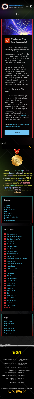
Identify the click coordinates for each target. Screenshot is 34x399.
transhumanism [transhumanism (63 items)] (26, 190)
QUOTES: (20, 382)
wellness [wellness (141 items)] (17, 192)
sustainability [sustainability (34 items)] (10, 190)
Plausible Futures (9, 330)
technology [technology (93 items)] (17, 190)
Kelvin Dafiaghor (12, 254)
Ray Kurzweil (8, 213)
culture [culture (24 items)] (28, 175)
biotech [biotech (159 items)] (20, 173)
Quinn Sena (10, 241)
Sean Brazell (11, 283)
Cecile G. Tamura (12, 268)
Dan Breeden (11, 244)
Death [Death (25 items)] (31, 175)
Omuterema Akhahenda (14, 263)
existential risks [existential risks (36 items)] (6, 178)
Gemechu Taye (12, 251)
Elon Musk (7, 215)
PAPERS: (20, 378)
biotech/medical (25, 124)
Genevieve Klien (12, 234)
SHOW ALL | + (7, 308)
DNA (5, 211)
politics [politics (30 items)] (25, 185)
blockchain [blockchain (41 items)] (10, 175)
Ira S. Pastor (11, 303)
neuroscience (8, 127)
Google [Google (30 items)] (24, 178)
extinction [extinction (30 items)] (13, 178)
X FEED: (6, 367)
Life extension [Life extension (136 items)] (25, 183)
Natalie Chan (11, 286)
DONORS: (11, 370)
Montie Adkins (11, 300)
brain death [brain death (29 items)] (15, 175)
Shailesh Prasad (12, 246)
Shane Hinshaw (12, 278)
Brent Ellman (11, 290)
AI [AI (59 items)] (8, 171)
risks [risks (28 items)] (25, 188)
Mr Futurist (7, 326)
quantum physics (16, 127)
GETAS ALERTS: (21, 363)
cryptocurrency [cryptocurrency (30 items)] (24, 175)
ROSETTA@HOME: (10, 378)
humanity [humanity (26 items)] (15, 180)
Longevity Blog (9, 324)
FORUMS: (12, 382)
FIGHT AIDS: (7, 373)
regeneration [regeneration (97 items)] (16, 188)
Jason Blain (11, 298)
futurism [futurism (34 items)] (20, 178)
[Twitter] (13, 391)
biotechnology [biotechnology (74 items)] (28, 173)
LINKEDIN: (6, 363)
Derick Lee (10, 273)
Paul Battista (11, 249)
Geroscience (8, 321)
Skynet (6, 219)
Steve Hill (10, 288)
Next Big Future (9, 328)
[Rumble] (24, 391)
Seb (8, 293)
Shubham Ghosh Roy (14, 124)
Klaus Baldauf (11, 266)
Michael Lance (11, 295)
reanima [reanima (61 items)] (29, 185)
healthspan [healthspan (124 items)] (9, 180)
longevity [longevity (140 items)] (12, 185)
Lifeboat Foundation (13, 389)
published (23, 115)
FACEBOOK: (5, 359)
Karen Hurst (11, 256)
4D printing (7, 208)
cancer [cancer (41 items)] (19, 175)
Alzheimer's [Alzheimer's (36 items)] (12, 171)
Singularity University (11, 217)
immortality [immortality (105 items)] (25, 180)
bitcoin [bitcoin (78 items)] (5, 176)
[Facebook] (10, 391)
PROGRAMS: (21, 376)
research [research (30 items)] (22, 188)
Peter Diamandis (9, 209)
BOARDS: (20, 370)
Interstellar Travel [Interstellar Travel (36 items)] (8, 183)
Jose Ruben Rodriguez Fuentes (17, 259)
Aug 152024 (7, 41)
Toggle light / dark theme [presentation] (31, 6)
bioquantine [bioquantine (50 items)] (6, 173)
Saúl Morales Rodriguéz (14, 237)
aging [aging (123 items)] (6, 171)
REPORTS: (20, 373)
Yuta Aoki (10, 271)
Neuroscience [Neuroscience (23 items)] (21, 185)
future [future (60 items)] (17, 178)
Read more (17, 132)
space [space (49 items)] (5, 190)
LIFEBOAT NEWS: (22, 359)
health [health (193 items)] (28, 178)
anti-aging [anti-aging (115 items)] (19, 171)
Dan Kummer (11, 261)
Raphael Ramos (12, 281)
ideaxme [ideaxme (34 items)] (19, 181)
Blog (17, 14)
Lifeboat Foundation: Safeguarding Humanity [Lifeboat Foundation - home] (12, 6)
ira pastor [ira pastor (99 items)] (16, 183)
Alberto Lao (10, 276)
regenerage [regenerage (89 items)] (8, 188)
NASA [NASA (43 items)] (17, 185)
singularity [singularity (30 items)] (29, 188)
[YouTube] (20, 391)
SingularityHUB (9, 333)
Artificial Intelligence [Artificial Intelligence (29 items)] (27, 171)
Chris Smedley (11, 305)
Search (30, 147)
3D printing (7, 206)
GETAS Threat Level (17, 352)
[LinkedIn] (17, 391)
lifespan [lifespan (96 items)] (6, 185)
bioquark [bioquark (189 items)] (13, 173)
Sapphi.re (30, 389)
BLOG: (19, 367)
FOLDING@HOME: (6, 376)
